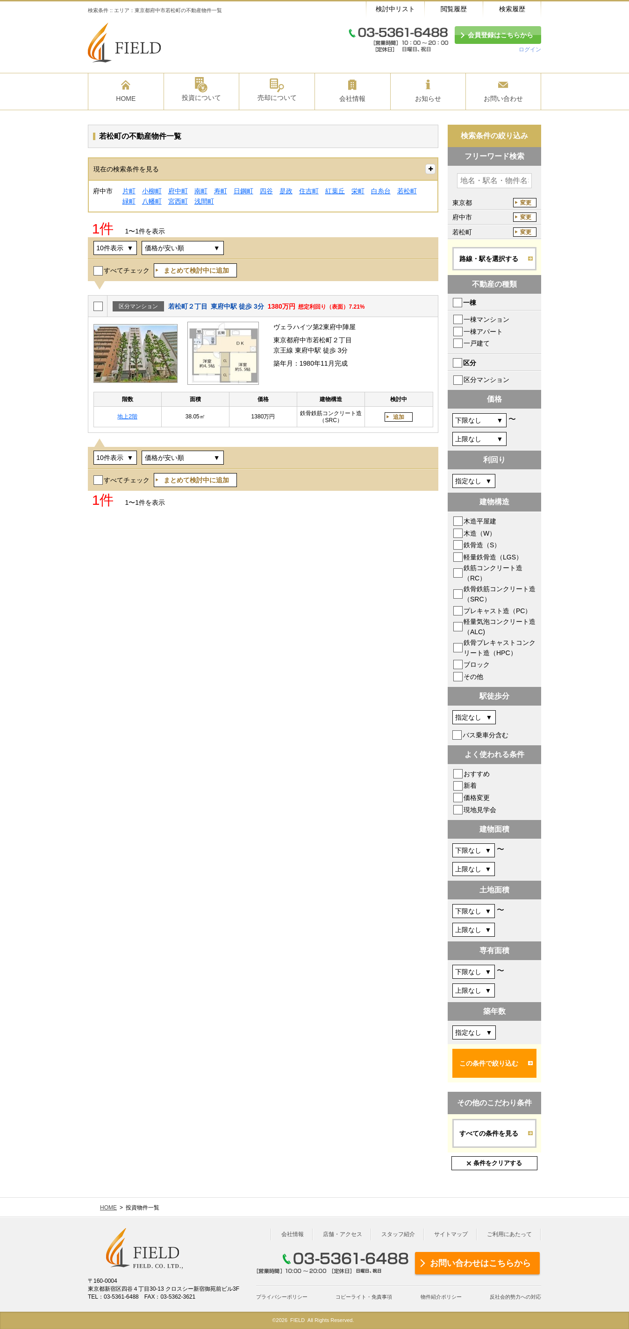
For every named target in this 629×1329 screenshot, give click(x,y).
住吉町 (309, 191)
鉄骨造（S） (482, 545)
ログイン (530, 49)
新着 (470, 785)
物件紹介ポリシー (441, 1297)
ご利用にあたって (509, 1234)
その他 (473, 676)
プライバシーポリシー (281, 1297)
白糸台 (381, 191)
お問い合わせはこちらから (480, 1263)
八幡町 (152, 201)
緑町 (129, 201)
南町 (200, 191)
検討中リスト (395, 9)
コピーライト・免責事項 (364, 1297)
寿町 (220, 191)
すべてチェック (127, 270)
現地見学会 (480, 809)
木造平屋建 (480, 521)
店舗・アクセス (342, 1234)
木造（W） (480, 533)
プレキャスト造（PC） (497, 611)
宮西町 (178, 201)
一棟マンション (486, 319)
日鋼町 (243, 191)
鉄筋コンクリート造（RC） (493, 573)
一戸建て (477, 343)
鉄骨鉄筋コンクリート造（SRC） (500, 594)
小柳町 (152, 191)
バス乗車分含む (485, 735)
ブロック (477, 664)
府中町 (178, 191)
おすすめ (477, 774)
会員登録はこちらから (500, 35)
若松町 (407, 191)
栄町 (358, 191)
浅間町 (204, 201)
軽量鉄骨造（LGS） (493, 557)
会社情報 (292, 1234)
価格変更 (477, 797)
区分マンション (486, 379)
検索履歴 (512, 9)
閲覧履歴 (454, 9)
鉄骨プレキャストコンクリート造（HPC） (500, 648)
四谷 (266, 191)
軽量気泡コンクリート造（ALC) (500, 627)
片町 (129, 191)
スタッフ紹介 (398, 1234)
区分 (469, 363)
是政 (286, 191)
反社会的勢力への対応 (515, 1297)
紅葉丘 (335, 191)
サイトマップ (451, 1234)
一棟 (469, 302)
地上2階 (127, 416)
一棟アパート (483, 331)
